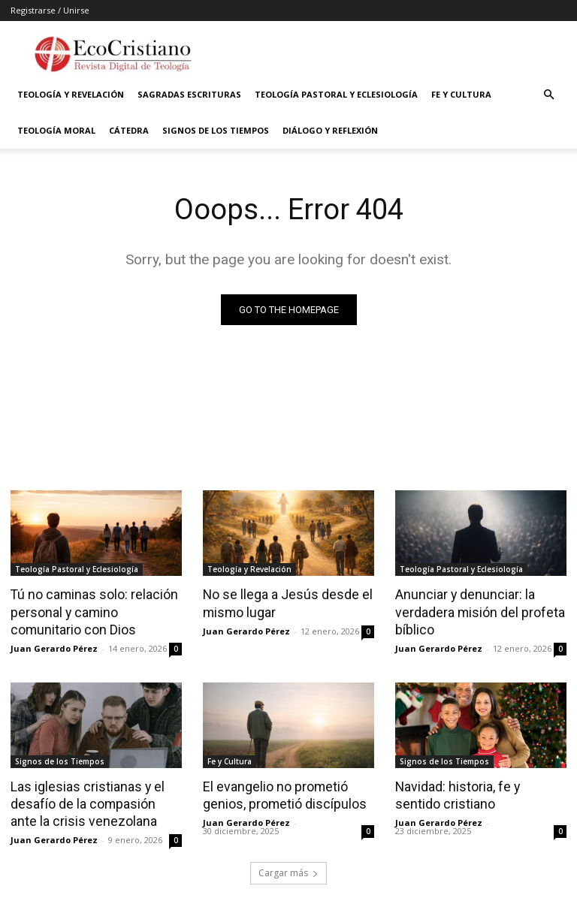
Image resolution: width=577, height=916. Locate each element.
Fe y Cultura (461, 94)
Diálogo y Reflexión (330, 130)
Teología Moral (56, 130)
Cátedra (129, 130)
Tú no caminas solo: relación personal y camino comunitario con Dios (91, 610)
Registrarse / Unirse (50, 10)
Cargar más (288, 868)
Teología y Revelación (70, 94)
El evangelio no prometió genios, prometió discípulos (281, 792)
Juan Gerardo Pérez (54, 646)
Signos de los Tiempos (215, 130)
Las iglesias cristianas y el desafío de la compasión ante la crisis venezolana (94, 800)
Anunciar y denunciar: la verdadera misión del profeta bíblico (477, 610)
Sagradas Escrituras (189, 94)
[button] (548, 95)
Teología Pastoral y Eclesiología (336, 94)
